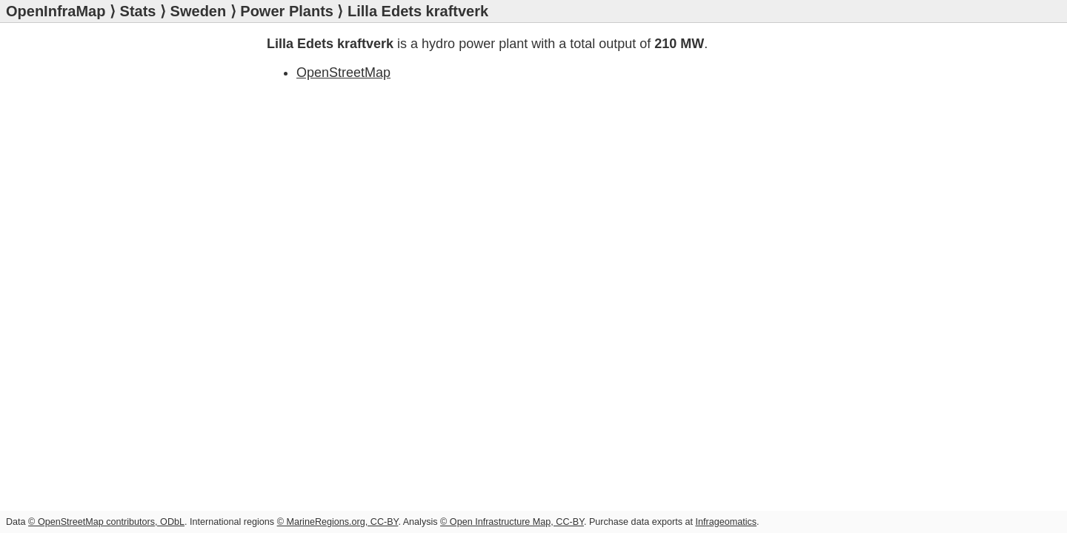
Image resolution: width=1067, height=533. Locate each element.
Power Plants (286, 11)
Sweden (198, 11)
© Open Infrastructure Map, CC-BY (512, 522)
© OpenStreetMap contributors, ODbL (106, 522)
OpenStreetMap (343, 72)
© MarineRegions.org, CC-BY (338, 522)
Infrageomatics (726, 522)
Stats (138, 11)
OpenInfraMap (55, 11)
